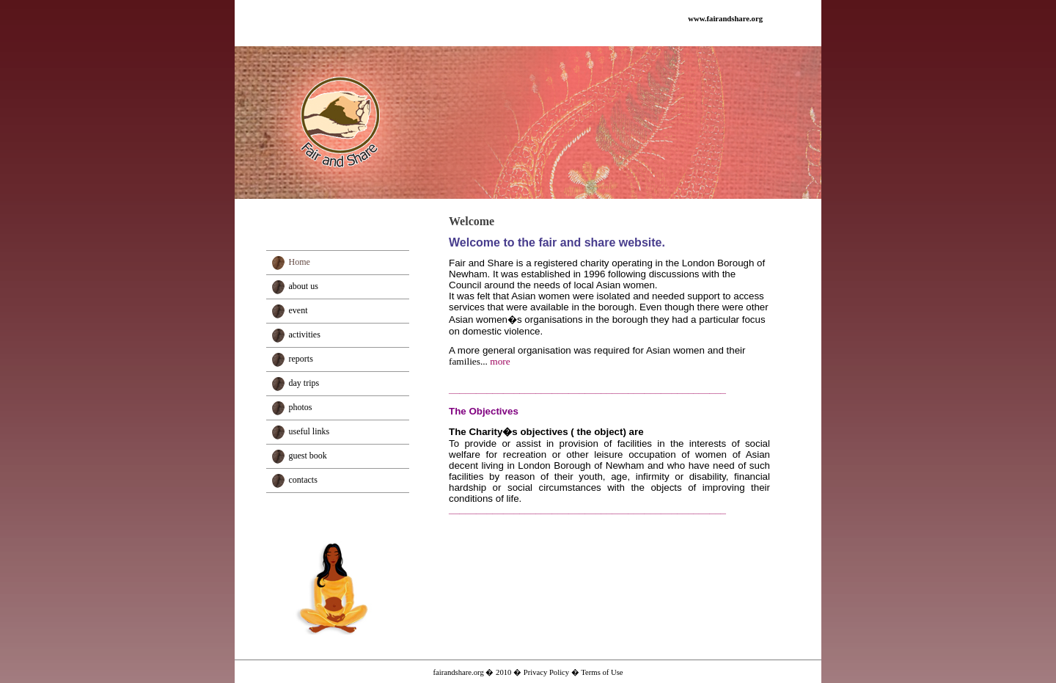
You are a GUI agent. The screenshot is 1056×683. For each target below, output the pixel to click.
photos (300, 407)
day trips (304, 383)
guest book (308, 455)
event (298, 310)
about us (303, 286)
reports (301, 359)
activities (304, 334)
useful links (309, 431)
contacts (303, 480)
